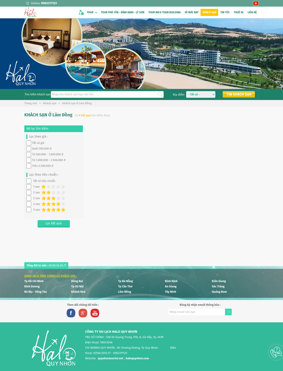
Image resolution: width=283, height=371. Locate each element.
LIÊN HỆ (252, 12)
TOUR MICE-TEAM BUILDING (164, 12)
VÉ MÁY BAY (192, 12)
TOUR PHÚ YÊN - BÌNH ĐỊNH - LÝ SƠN (122, 12)
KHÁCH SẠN (209, 12)
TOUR (90, 12)
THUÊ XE (239, 12)
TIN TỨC (225, 12)
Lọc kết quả (54, 223)
